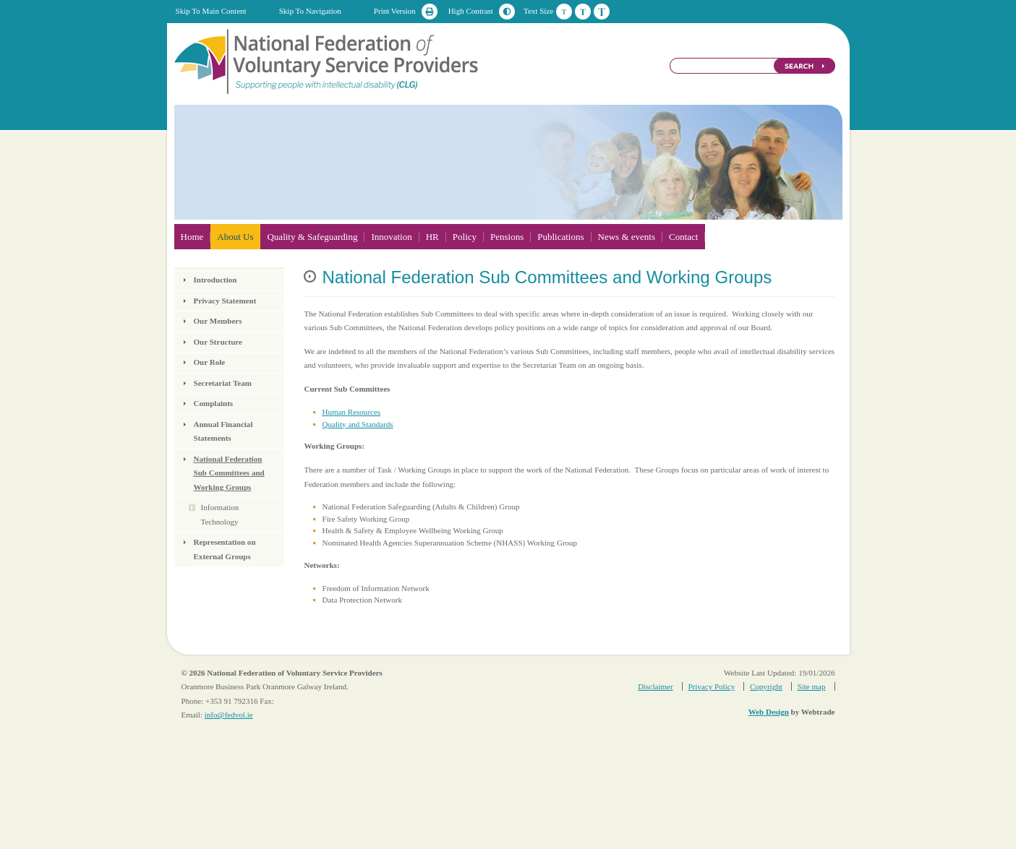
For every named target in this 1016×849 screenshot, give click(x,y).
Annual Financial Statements (223, 431)
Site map (812, 686)
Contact (683, 236)
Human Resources (351, 412)
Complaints (214, 403)
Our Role (210, 362)
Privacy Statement (225, 300)
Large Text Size (602, 11)
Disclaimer (655, 686)
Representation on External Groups (225, 549)
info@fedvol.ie (229, 714)
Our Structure (218, 341)
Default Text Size (564, 11)
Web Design (768, 711)
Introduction (215, 279)
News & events (626, 236)
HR (432, 236)
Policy (465, 236)
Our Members (218, 320)
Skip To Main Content (211, 11)
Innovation (391, 236)
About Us (235, 236)
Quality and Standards (357, 424)
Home (192, 236)
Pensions (507, 236)
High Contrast (470, 11)
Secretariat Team (223, 383)
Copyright (766, 686)
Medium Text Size (583, 11)
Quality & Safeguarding (312, 236)
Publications (560, 236)
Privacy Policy (711, 686)
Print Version (395, 11)
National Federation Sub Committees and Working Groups (229, 472)
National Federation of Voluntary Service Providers (327, 60)
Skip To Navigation (310, 11)
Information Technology (220, 514)
